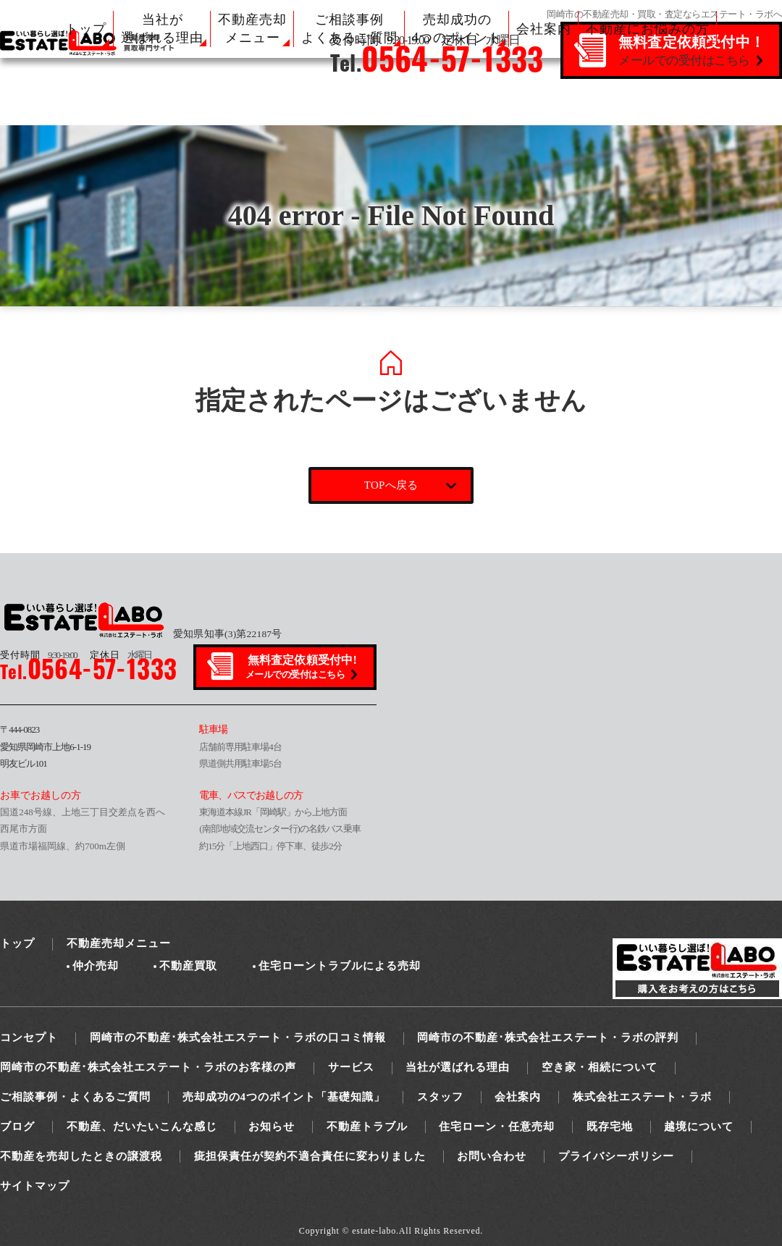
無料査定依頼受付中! (302, 668)
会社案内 (543, 29)
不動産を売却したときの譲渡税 (81, 1156)
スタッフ (440, 1097)
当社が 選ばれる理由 (162, 28)
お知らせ (271, 1126)
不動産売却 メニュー (252, 28)
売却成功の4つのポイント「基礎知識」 (284, 1097)
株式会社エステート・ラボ (642, 1097)
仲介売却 (95, 966)
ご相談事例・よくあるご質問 (75, 1097)
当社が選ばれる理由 (457, 1067)
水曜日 (121, 654)
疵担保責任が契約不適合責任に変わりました (310, 1156)
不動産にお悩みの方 (648, 29)
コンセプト (29, 1037)
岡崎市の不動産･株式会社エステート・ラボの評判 (547, 1037)
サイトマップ (35, 1186)
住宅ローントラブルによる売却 (339, 966)
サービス (351, 1067)
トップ (85, 29)
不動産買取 (188, 966)
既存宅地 (609, 1126)
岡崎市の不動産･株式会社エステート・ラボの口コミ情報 (238, 1037)
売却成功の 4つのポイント (457, 28)
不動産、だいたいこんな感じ (142, 1126)
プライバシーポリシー (616, 1156)
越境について (698, 1126)
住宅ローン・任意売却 (497, 1126)
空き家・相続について (599, 1067)
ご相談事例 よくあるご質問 (349, 28)
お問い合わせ (491, 1156)
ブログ (17, 1126)
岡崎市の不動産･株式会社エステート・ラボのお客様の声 (148, 1067)
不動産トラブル (367, 1126)
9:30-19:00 (38, 654)
